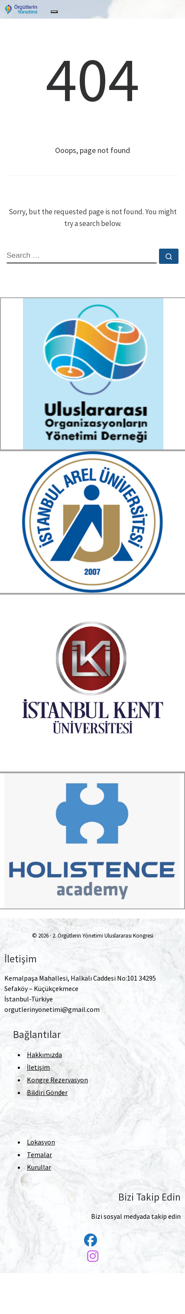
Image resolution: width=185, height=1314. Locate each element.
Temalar (39, 1154)
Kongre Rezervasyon (57, 1079)
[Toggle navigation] (54, 11)
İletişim (38, 1067)
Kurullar (39, 1167)
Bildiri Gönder (47, 1092)
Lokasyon (41, 1142)
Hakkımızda (44, 1054)
